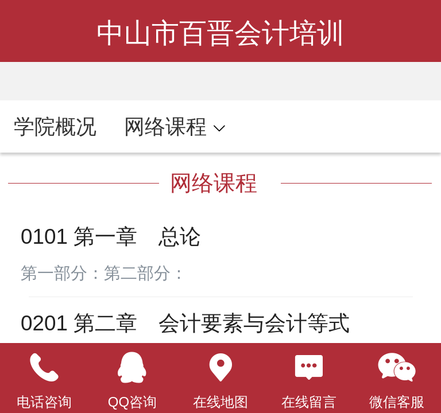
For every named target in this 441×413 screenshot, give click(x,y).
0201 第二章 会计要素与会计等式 (185, 323)
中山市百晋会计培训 (220, 33)
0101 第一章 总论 (111, 236)
